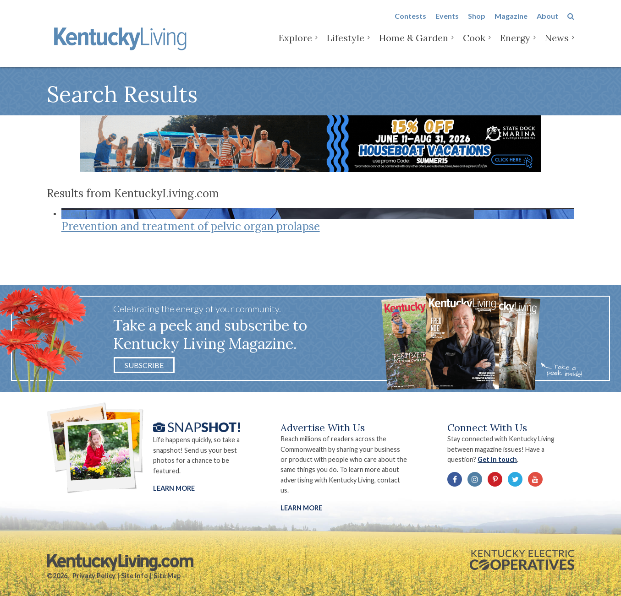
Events (447, 23)
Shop (476, 23)
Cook (474, 45)
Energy (515, 45)
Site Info (134, 576)
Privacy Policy (93, 576)
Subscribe (144, 365)
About (547, 23)
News (557, 45)
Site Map (167, 576)
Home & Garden (413, 45)
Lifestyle (345, 45)
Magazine (511, 23)
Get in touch (497, 459)
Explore (295, 45)
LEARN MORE (301, 508)
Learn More (174, 488)
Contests (410, 23)
